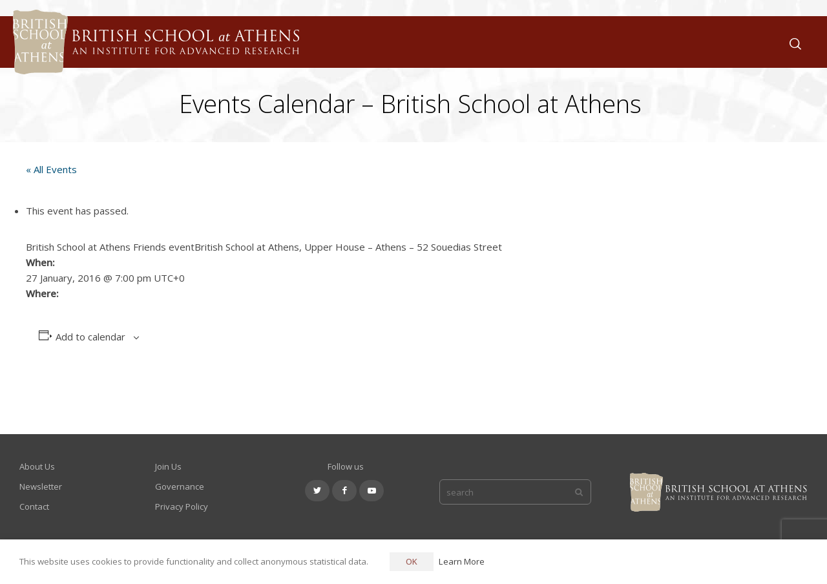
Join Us (168, 466)
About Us (37, 466)
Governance (179, 486)
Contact (34, 506)
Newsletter (40, 486)
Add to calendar (90, 336)
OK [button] (411, 561)
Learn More (462, 561)
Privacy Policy (181, 506)
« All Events (51, 169)
